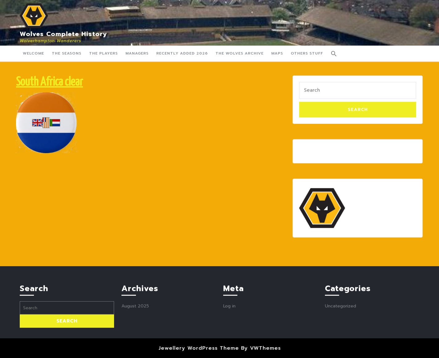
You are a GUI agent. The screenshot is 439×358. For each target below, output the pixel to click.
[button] (334, 53)
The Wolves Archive (239, 53)
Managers (137, 53)
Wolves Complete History (63, 34)
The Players (103, 53)
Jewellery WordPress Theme (198, 348)
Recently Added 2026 (182, 53)
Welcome (33, 53)
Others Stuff (307, 53)
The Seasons (66, 53)
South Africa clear (49, 82)
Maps (277, 53)
